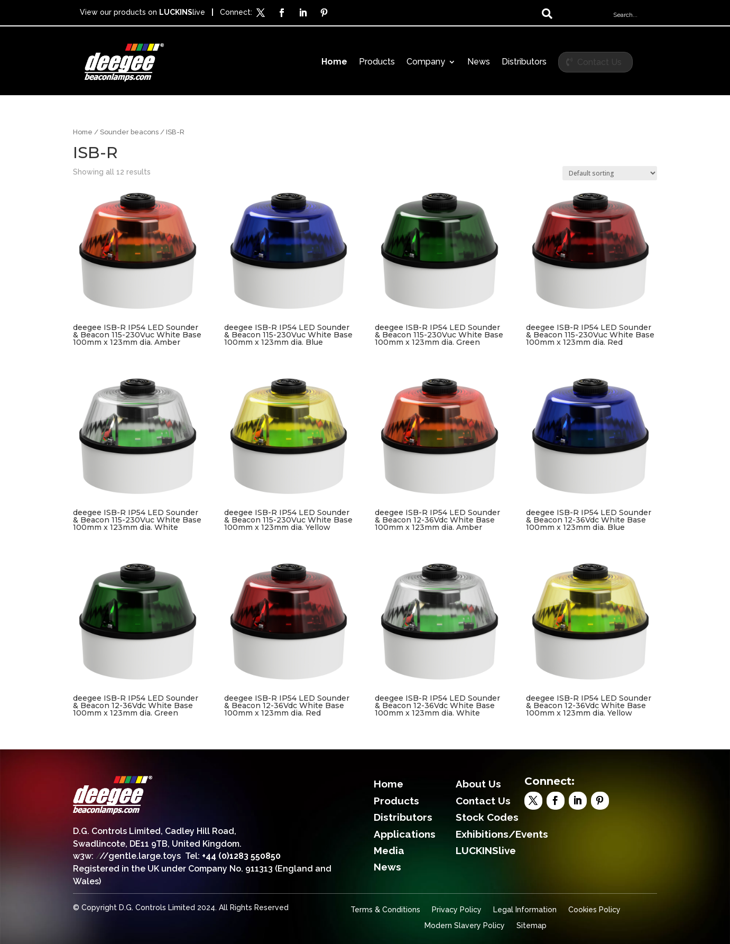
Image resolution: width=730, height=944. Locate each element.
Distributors (524, 62)
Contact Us (599, 62)
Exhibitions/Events (502, 834)
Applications (405, 834)
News (478, 62)
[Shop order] (609, 173)
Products (377, 62)
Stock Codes (487, 817)
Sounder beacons (129, 132)
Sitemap (531, 926)
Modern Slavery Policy (464, 926)
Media (389, 850)
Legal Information (525, 910)
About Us (478, 784)
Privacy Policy (457, 910)
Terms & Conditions (385, 910)
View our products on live (142, 12)
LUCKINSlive (486, 850)
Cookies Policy (594, 910)
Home (334, 62)
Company (425, 62)
